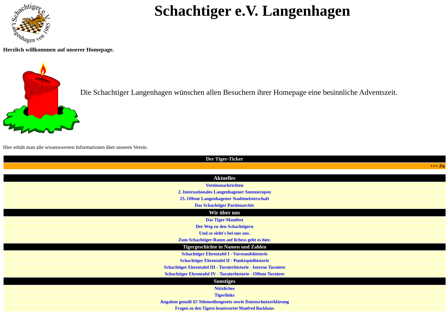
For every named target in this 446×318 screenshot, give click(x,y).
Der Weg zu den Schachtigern (224, 226)
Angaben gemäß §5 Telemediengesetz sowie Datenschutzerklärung (224, 301)
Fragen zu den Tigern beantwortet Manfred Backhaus (224, 308)
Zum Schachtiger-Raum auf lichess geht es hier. (224, 239)
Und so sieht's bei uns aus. (224, 233)
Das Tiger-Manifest (224, 219)
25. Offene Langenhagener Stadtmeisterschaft (224, 198)
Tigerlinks (225, 295)
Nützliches (224, 288)
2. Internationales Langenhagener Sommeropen (224, 191)
